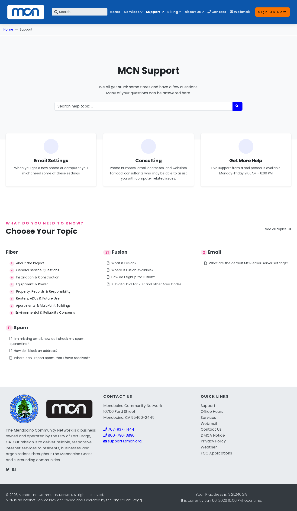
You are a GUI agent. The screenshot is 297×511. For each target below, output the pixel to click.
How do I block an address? (34, 350)
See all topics (278, 229)
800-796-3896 (119, 435)
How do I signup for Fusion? (131, 277)
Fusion (115, 252)
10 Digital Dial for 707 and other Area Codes (144, 284)
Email (211, 252)
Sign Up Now (272, 12)
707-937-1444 (118, 429)
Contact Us (211, 429)
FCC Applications (216, 453)
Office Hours (212, 411)
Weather (209, 447)
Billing (172, 11)
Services (131, 11)
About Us (193, 11)
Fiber (12, 252)
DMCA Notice (213, 435)
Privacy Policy (213, 441)
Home (115, 11)
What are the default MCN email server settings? (246, 263)
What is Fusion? (121, 263)
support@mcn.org (122, 441)
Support (153, 11)
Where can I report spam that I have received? (50, 358)
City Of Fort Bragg (127, 500)
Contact (216, 11)
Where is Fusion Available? (130, 270)
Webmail (240, 11)
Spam (17, 328)
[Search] (79, 12)
